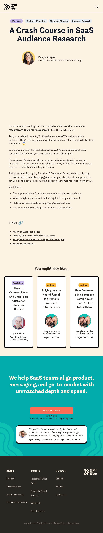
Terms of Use (73, 523)
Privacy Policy (59, 523)
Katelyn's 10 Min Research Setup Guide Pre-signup (39, 239)
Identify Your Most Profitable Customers (34, 235)
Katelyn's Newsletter (23, 243)
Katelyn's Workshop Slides (26, 231)
